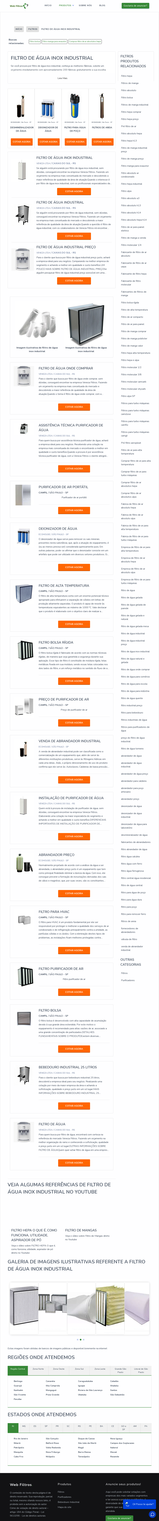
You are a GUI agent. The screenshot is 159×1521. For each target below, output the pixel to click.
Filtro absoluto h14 (131, 212)
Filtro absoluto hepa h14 (134, 220)
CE (112, 1426)
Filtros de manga (129, 83)
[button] (76, 1339)
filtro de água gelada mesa (135, 626)
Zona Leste (100, 1368)
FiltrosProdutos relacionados (133, 61)
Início (48, 5)
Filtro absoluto (128, 90)
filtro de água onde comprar (135, 669)
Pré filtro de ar (128, 126)
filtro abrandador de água (134, 849)
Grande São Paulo (120, 1370)
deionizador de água (131, 806)
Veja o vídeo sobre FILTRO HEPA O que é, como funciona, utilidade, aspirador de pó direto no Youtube (33, 1249)
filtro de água (128, 590)
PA (146, 1426)
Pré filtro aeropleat (131, 443)
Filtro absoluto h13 (131, 205)
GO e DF (123, 1428)
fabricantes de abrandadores (136, 842)
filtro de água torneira (132, 748)
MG (24, 1426)
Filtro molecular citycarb (133, 389)
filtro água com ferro (131, 863)
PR (57, 1426)
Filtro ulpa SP (128, 396)
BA (101, 1426)
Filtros (124, 973)
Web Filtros (21, 1484)
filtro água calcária (130, 856)
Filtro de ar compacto (132, 317)
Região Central (17, 1368)
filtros (33, 29)
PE (90, 1426)
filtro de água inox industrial (135, 651)
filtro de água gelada (132, 597)
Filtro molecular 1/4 (131, 245)
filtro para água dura (131, 899)
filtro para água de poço (133, 892)
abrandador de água (131, 756)
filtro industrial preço (131, 705)
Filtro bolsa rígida (130, 302)
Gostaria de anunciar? (135, 5)
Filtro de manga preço (132, 158)
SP (46, 1426)
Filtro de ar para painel (132, 324)
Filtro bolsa (35, 41)
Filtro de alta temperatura (134, 309)
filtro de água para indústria (135, 691)
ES (35, 1426)
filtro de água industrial (133, 633)
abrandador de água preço (134, 773)
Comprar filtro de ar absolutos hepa (85, 41)
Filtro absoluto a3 (130, 198)
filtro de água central (132, 885)
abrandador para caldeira (133, 781)
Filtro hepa (126, 76)
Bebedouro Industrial (68, 1502)
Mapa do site (64, 1507)
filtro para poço (129, 907)
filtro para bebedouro (132, 712)
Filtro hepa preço (130, 119)
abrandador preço (130, 799)
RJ (13, 1426)
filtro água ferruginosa (132, 871)
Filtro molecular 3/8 (131, 374)
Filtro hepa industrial (131, 184)
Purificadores (128, 980)
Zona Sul (79, 1368)
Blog (102, 5)
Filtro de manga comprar (133, 331)
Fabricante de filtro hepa (133, 273)
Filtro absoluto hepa (131, 133)
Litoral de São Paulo (141, 1370)
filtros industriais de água (134, 720)
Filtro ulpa (126, 191)
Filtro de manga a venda (133, 238)
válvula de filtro (129, 939)
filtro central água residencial (136, 878)
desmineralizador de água (134, 835)
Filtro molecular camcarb (133, 381)
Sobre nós (85, 5)
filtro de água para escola (134, 684)
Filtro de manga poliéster (134, 338)
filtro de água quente (132, 698)
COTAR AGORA (22, 141)
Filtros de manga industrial (134, 104)
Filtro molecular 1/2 (131, 367)
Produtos (65, 5)
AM (135, 1426)
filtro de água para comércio (135, 676)
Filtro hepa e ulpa (130, 360)
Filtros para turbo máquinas (135, 403)
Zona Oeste (58, 1368)
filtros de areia (128, 921)
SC (68, 1426)
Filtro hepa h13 (129, 140)
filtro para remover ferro (133, 914)
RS (79, 1426)
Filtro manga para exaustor (54, 41)
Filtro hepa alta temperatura (135, 353)
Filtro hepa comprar (131, 112)
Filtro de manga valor (132, 345)
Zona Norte (38, 1368)
